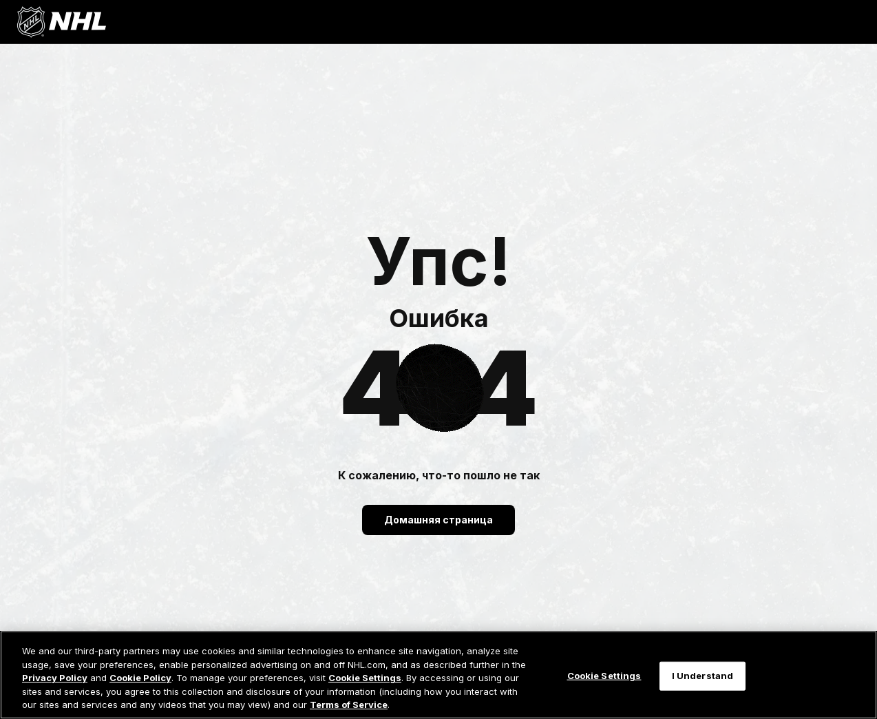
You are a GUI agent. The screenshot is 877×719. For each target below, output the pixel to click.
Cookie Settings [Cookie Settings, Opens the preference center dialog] (604, 675)
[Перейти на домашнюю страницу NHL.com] (61, 22)
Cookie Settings (364, 677)
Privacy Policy (54, 677)
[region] (438, 675)
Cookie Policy (140, 677)
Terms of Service (349, 704)
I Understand (703, 675)
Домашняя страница (438, 519)
